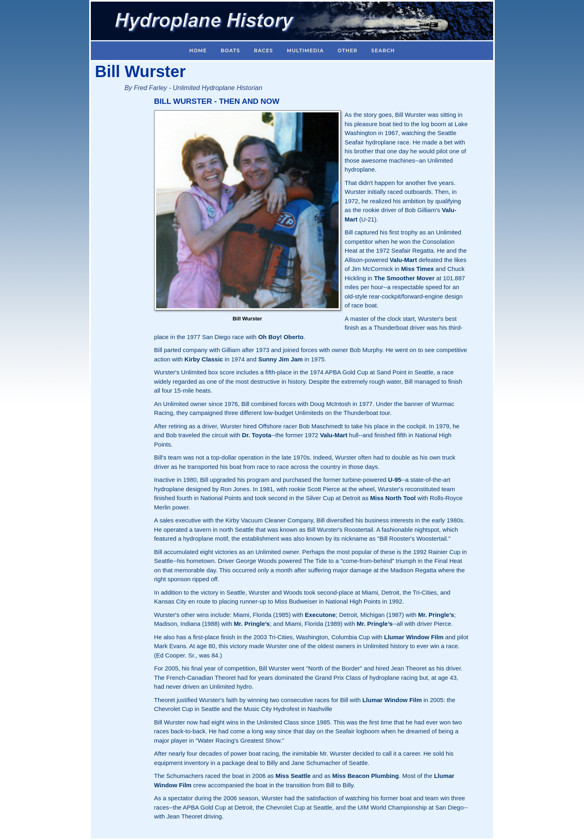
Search (383, 50)
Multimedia (305, 50)
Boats (230, 50)
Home (198, 50)
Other (347, 50)
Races (263, 50)
